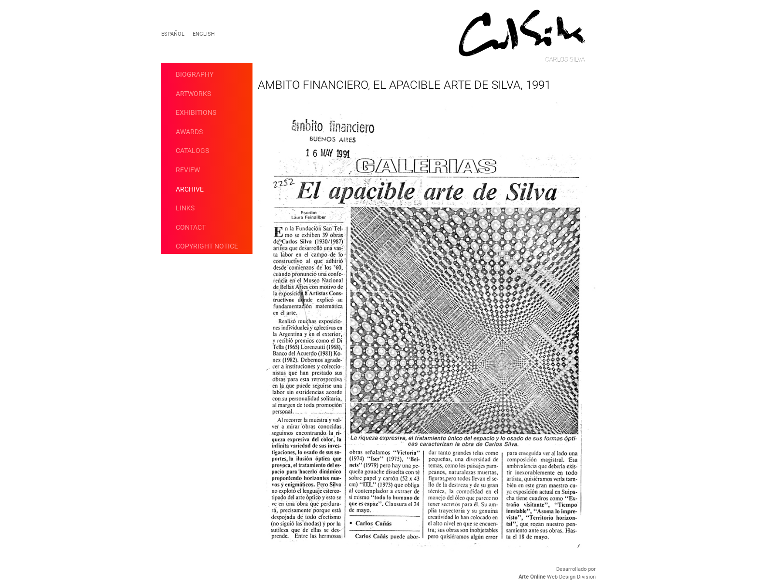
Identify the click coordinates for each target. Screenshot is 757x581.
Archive (190, 189)
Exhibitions (196, 112)
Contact (191, 227)
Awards (189, 132)
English (204, 34)
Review (188, 170)
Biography (194, 74)
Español (172, 34)
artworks (193, 93)
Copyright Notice (207, 246)
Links (185, 208)
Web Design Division (557, 577)
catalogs (192, 150)
